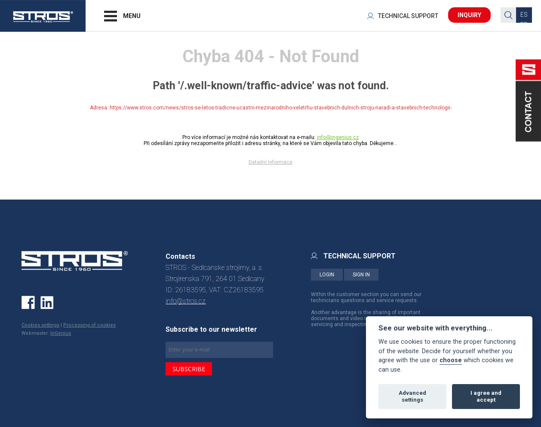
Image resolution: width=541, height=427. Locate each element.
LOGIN (327, 275)
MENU (132, 15)
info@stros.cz (186, 301)
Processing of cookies (89, 325)
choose (451, 360)
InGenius (60, 333)
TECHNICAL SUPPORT (408, 15)
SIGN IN (361, 275)
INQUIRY (469, 15)
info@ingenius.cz (338, 137)
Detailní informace (270, 162)
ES (524, 14)
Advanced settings (412, 396)
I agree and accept (485, 396)
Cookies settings (40, 325)
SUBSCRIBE (188, 369)
